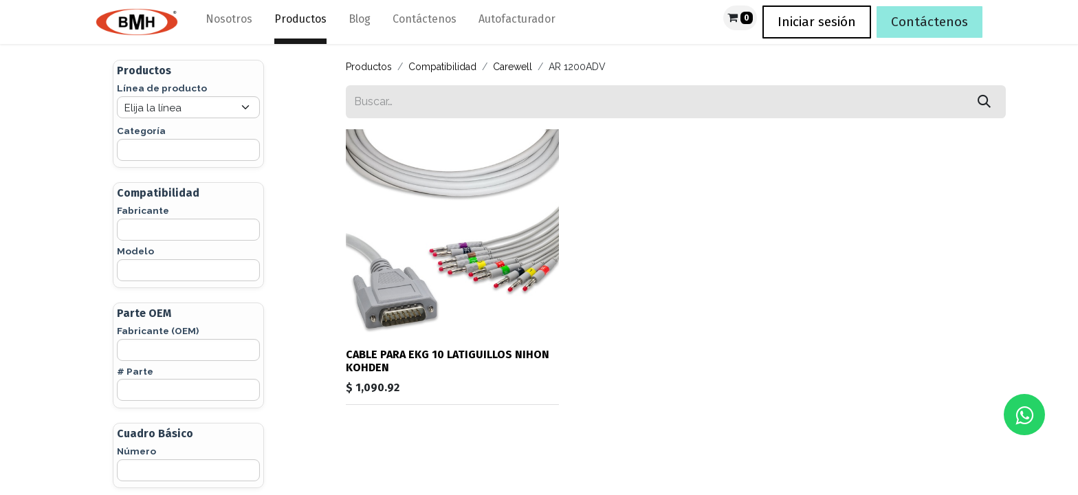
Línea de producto (162, 88)
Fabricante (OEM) (158, 330)
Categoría (141, 130)
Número (136, 451)
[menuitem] (229, 22)
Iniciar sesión (817, 22)
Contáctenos (929, 22)
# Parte (135, 371)
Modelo (135, 250)
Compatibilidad (442, 66)
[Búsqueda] (984, 101)
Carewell (512, 66)
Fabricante (143, 210)
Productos (369, 66)
